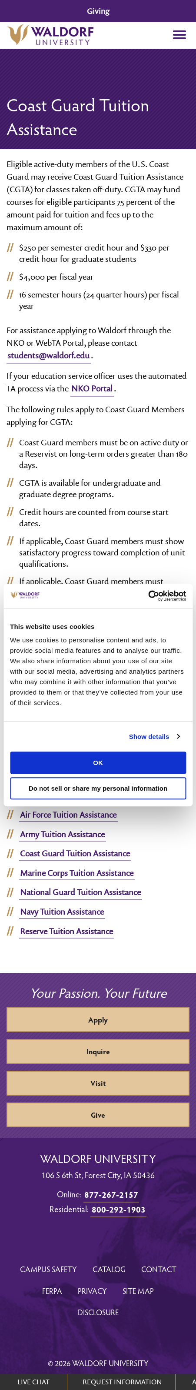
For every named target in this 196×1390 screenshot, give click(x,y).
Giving (98, 11)
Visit (98, 1083)
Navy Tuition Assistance (62, 911)
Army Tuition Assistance (62, 834)
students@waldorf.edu (48, 355)
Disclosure (98, 1311)
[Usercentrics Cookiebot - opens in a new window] (148, 595)
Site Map (138, 1290)
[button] (179, 35)
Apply (98, 1020)
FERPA (52, 1290)
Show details (149, 736)
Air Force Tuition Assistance (68, 814)
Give (98, 1115)
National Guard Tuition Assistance (80, 892)
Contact (158, 1268)
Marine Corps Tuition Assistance (76, 873)
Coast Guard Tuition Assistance (75, 853)
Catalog (109, 1268)
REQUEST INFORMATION (122, 1382)
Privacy (92, 1290)
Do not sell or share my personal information (98, 788)
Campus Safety (48, 1268)
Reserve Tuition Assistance (66, 931)
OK (98, 762)
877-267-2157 (111, 1194)
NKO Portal (92, 388)
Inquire (98, 1051)
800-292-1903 (119, 1209)
